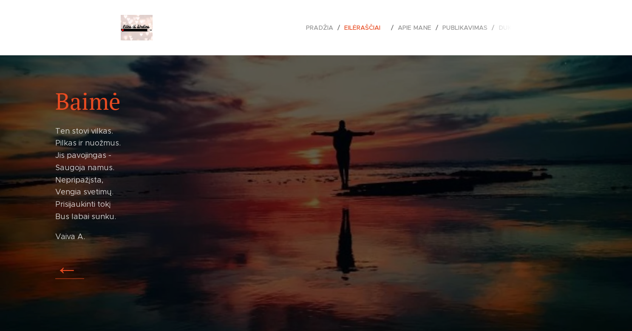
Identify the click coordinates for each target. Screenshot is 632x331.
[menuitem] (326, 27)
